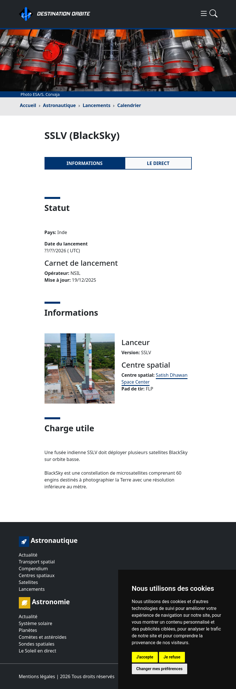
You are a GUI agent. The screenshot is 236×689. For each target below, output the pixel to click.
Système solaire (35, 623)
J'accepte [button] (145, 657)
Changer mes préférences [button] (159, 668)
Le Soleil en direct (37, 651)
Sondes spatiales (37, 644)
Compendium (33, 568)
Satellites (28, 582)
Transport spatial (37, 562)
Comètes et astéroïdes (42, 637)
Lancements (96, 105)
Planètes (28, 630)
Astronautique (59, 105)
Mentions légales (37, 676)
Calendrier (129, 105)
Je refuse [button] (172, 657)
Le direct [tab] (158, 163)
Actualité (28, 555)
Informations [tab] (84, 163)
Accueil (28, 105)
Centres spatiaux (37, 575)
